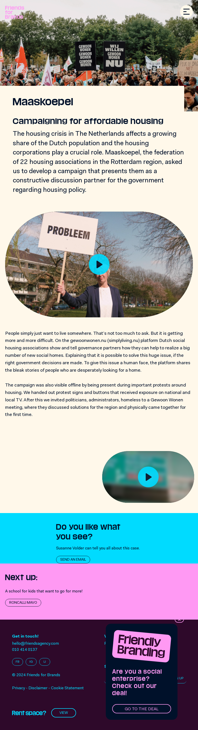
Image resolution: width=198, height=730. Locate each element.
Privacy (18, 688)
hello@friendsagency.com (35, 644)
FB (17, 661)
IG (31, 661)
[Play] (99, 264)
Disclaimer (37, 688)
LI (45, 661)
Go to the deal (142, 709)
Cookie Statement (67, 688)
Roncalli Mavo (23, 603)
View (63, 713)
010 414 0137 (24, 650)
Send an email (73, 560)
